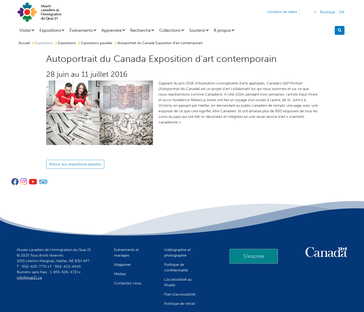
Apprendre (111, 30)
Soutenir (197, 30)
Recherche (140, 30)
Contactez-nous (127, 283)
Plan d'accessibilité (179, 294)
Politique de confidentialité (176, 267)
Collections (170, 30)
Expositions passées (96, 43)
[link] (254, 256)
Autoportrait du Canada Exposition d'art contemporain (160, 43)
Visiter (25, 30)
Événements (81, 30)
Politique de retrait (179, 303)
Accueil (24, 43)
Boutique (327, 12)
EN (341, 12)
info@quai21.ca (29, 277)
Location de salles (282, 12)
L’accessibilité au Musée (178, 282)
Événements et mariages (126, 252)
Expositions (50, 30)
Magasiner (122, 264)
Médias (120, 274)
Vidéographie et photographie (177, 252)
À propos (222, 30)
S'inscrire (254, 256)
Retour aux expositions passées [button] (75, 164)
